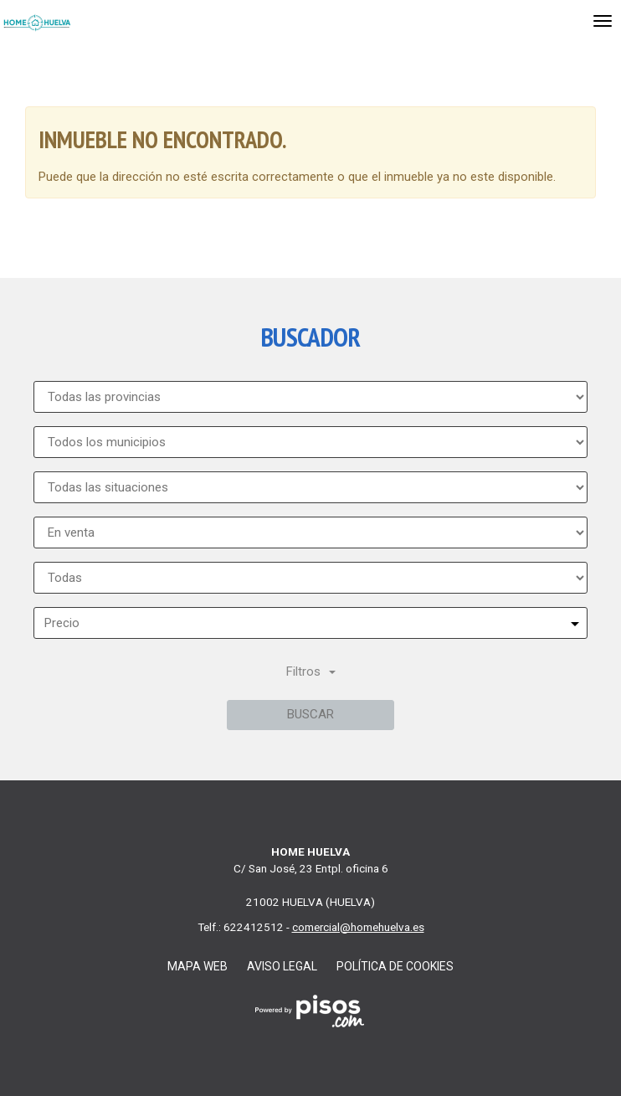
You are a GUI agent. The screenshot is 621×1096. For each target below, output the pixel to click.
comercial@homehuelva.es (358, 927)
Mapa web (197, 966)
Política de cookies (395, 966)
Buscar (310, 714)
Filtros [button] (311, 671)
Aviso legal (282, 966)
